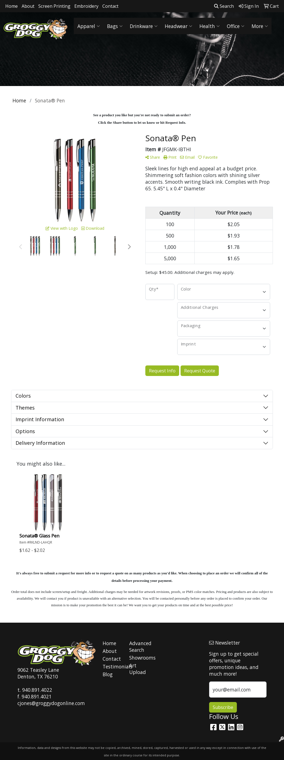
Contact (110, 6)
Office (235, 26)
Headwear (178, 26)
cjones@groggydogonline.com (51, 703)
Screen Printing (54, 6)
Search (224, 6)
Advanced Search (139, 646)
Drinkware (144, 26)
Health (209, 26)
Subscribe (223, 707)
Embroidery (86, 6)
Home (11, 6)
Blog (108, 674)
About (28, 6)
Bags (115, 26)
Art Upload (137, 668)
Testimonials (113, 666)
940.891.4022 (37, 689)
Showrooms (139, 657)
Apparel (88, 26)
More (260, 26)
